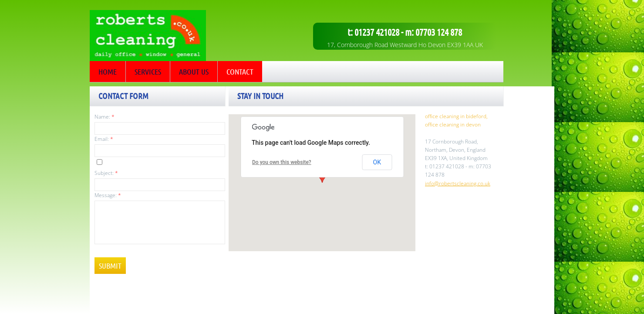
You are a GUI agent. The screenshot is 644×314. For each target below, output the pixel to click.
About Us (194, 71)
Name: (104, 116)
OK (377, 162)
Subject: (106, 173)
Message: (107, 195)
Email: (103, 139)
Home (107, 71)
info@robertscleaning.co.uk (457, 183)
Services (148, 71)
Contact (239, 71)
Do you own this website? (281, 162)
